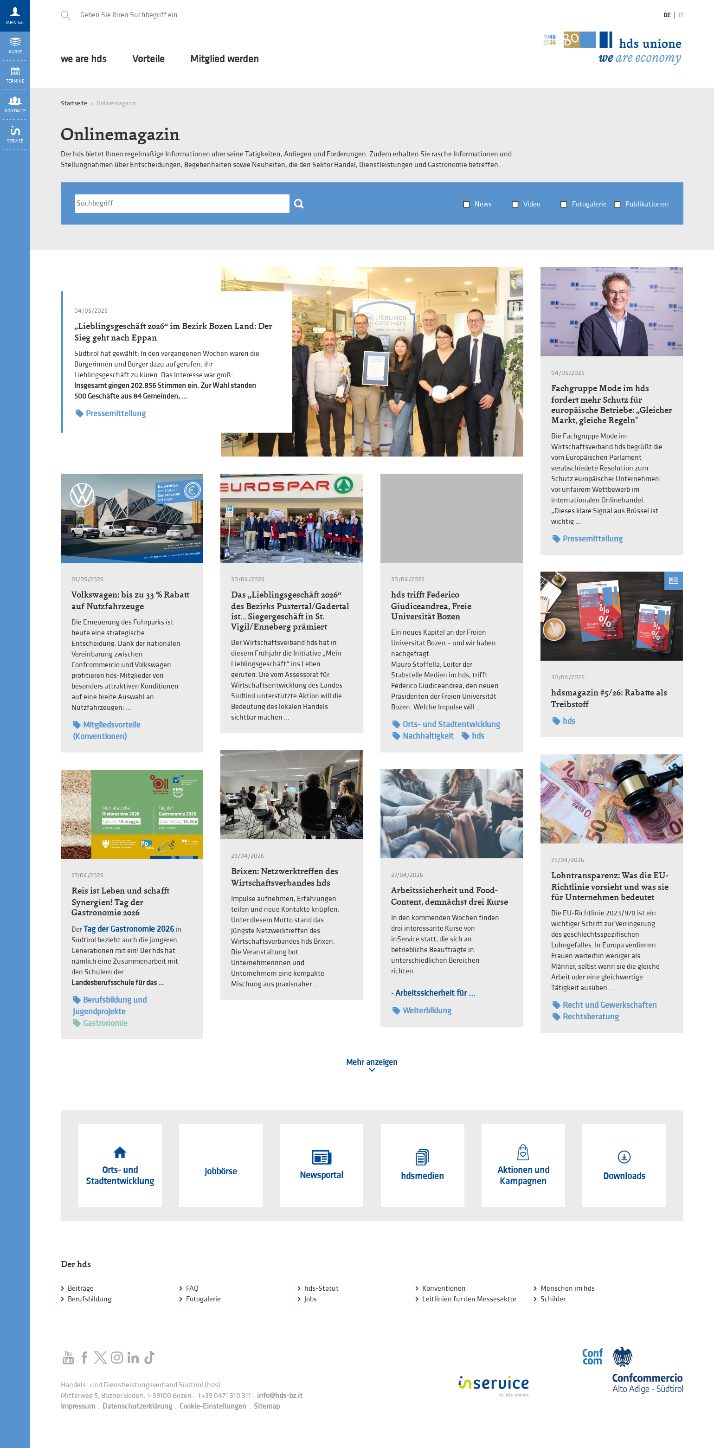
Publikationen (647, 204)
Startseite (74, 103)
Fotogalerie (589, 204)
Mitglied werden (224, 59)
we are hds (84, 59)
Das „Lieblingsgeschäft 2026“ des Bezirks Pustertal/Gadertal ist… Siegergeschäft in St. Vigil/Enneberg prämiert (290, 610)
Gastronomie (100, 1023)
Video (531, 204)
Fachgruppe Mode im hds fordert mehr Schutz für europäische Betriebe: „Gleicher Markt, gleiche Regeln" (611, 404)
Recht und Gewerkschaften (605, 1005)
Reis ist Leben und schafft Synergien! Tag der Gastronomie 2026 (120, 901)
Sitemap (267, 1406)
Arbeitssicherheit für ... (435, 993)
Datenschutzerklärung (137, 1406)
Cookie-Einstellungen (213, 1406)
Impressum (78, 1406)
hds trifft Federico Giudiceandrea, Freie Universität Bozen (431, 605)
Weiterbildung (421, 1011)
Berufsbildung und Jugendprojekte (110, 1005)
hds (473, 736)
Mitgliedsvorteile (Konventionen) (107, 730)
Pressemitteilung (111, 413)
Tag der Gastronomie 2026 (129, 929)
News (483, 204)
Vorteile (148, 59)
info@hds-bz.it (279, 1395)
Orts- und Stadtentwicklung (446, 724)
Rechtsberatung (586, 1017)
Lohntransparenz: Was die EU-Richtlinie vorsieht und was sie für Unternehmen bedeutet (610, 886)
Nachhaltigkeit (423, 736)
